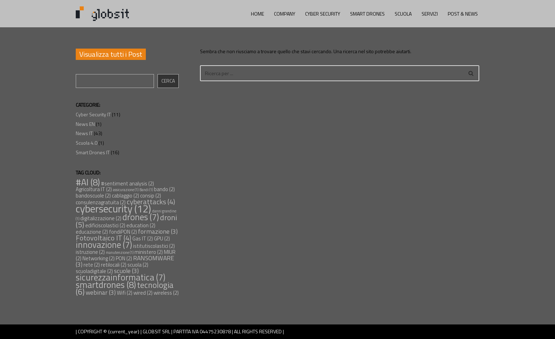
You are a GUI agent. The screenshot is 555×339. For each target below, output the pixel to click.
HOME (257, 13)
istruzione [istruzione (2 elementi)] (90, 252)
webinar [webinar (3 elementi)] (101, 292)
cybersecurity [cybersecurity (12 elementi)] (113, 208)
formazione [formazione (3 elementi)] (158, 231)
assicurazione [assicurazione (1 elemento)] (125, 190)
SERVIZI (430, 13)
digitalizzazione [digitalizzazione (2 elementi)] (100, 218)
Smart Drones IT (93, 152)
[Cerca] (331, 73)
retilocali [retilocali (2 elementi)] (113, 265)
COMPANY (284, 13)
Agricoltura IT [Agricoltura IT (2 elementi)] (94, 189)
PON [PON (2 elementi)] (124, 258)
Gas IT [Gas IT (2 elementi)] (142, 238)
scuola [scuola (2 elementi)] (137, 265)
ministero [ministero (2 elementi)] (149, 252)
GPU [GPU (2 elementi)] (162, 238)
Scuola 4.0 (86, 142)
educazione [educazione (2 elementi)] (92, 232)
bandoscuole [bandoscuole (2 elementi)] (93, 195)
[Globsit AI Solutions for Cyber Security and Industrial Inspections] (102, 13)
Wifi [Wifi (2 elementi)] (124, 293)
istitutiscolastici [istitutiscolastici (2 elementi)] (154, 246)
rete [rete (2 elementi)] (92, 265)
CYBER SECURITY (322, 13)
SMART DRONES (367, 13)
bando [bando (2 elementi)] (164, 189)
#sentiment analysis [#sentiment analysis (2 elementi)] (127, 183)
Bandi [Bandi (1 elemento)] (146, 190)
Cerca (168, 80)
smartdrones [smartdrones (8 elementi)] (106, 284)
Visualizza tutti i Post (110, 54)
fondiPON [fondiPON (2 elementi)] (123, 232)
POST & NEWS (463, 13)
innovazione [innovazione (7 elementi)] (104, 244)
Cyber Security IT (93, 114)
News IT (84, 133)
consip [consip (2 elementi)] (150, 195)
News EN (85, 124)
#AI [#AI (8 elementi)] (88, 182)
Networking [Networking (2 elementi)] (98, 258)
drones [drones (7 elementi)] (140, 217)
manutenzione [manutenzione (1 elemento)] (119, 252)
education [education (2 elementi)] (140, 225)
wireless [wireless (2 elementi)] (166, 293)
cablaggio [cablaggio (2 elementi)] (125, 195)
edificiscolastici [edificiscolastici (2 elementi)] (105, 225)
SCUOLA (403, 13)
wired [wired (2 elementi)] (143, 293)
